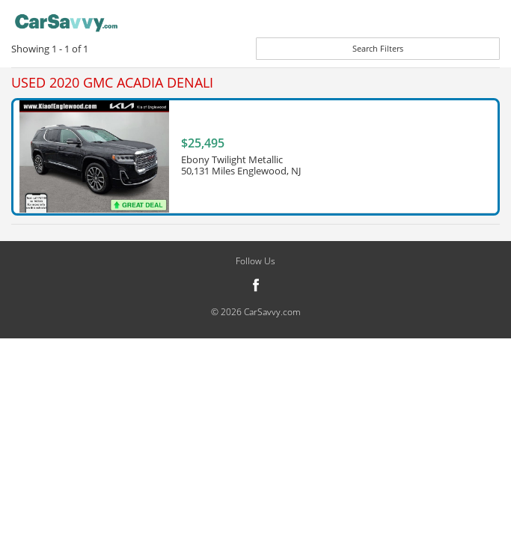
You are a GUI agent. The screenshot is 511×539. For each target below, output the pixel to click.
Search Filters (377, 48)
